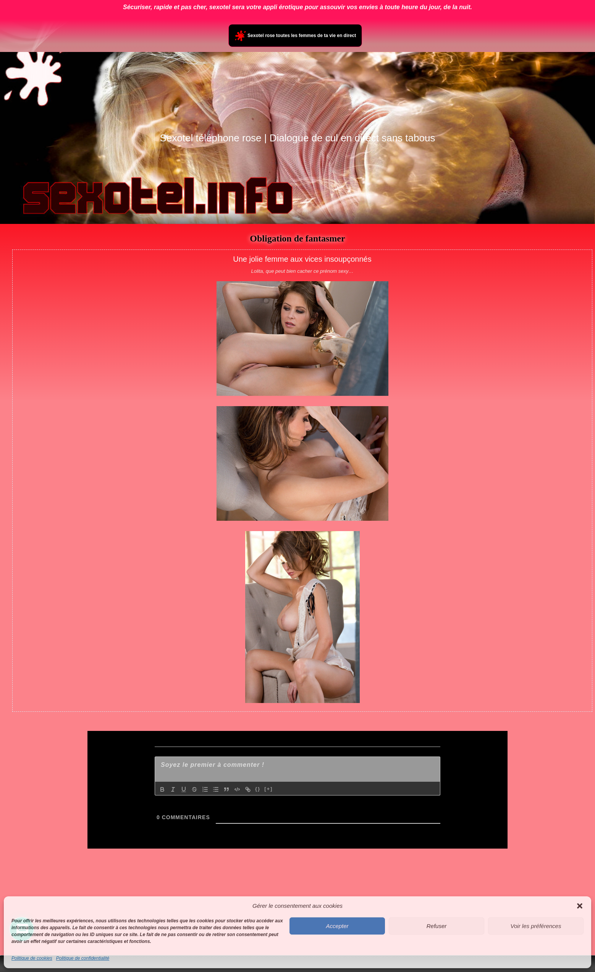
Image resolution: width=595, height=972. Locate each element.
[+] (268, 789)
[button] (580, 906)
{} (257, 789)
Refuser (437, 926)
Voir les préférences (536, 926)
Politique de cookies (31, 958)
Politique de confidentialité (82, 958)
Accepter (337, 926)
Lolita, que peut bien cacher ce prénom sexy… (302, 271)
